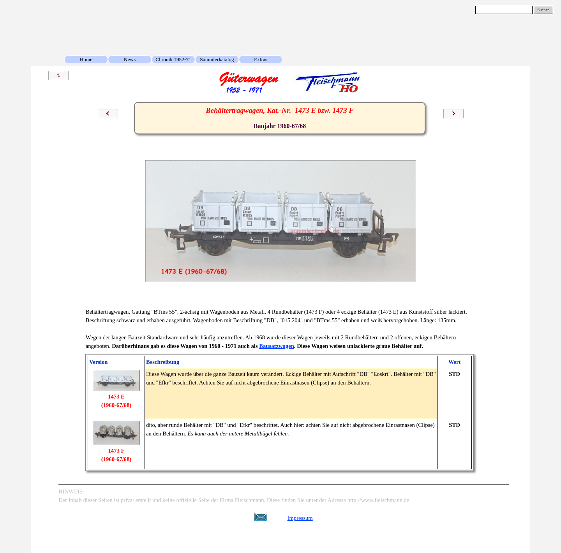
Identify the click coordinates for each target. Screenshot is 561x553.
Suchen (543, 10)
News (130, 59)
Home (86, 59)
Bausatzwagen (276, 346)
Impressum (300, 518)
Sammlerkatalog (217, 59)
